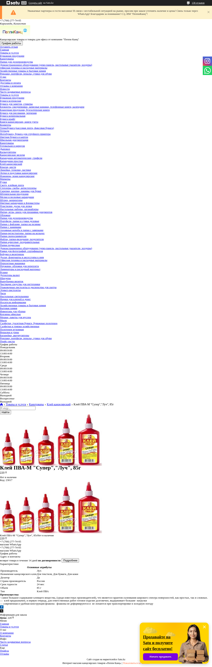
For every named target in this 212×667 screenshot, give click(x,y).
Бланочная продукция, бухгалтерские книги (25, 109)
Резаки (4, 272)
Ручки (3, 182)
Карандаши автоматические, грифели (21, 158)
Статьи (4, 644)
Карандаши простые (11, 161)
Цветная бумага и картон (14, 137)
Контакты (5, 79)
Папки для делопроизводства (16, 61)
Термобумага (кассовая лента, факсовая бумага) (27, 127)
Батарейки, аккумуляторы (14, 335)
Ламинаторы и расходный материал (20, 269)
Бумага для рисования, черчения (18, 112)
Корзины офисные (10, 314)
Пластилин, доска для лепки (16, 206)
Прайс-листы (7, 341)
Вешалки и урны (9, 332)
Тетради (4, 130)
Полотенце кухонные (12, 329)
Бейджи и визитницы (12, 254)
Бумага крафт (7, 118)
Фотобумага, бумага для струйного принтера (25, 133)
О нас (3, 76)
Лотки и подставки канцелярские (18, 173)
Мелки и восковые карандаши (17, 197)
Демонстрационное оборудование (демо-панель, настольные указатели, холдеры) (46, 64)
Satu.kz (121, 659)
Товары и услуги (9, 52)
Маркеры (5, 178)
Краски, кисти (8, 167)
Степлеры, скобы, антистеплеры (18, 188)
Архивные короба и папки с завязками (21, 230)
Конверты (5, 124)
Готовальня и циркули (12, 145)
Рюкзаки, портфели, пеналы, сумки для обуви (26, 73)
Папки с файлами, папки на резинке (20, 224)
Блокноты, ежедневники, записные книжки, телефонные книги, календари (42, 106)
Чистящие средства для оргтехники (20, 284)
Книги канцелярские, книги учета (19, 121)
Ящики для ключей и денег (15, 299)
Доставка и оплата (10, 82)
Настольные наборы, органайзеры (19, 209)
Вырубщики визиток (11, 281)
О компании (7, 632)
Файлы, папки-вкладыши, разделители (22, 239)
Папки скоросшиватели (13, 236)
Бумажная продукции (12, 55)
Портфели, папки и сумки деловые (19, 221)
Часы (3, 293)
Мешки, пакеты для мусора (15, 317)
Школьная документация (14, 139)
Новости (5, 88)
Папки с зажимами (10, 227)
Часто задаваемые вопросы (15, 91)
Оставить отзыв (9, 46)
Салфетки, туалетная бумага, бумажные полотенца (28, 323)
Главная (4, 49)
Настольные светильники (14, 296)
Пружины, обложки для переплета (19, 266)
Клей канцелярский (11, 163)
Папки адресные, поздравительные (20, 242)
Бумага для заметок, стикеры (16, 103)
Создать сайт (35, 2)
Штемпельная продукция (14, 193)
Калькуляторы (8, 152)
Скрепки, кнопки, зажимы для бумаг (20, 191)
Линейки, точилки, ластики (15, 169)
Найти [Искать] (5, 412)
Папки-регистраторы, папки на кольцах (22, 233)
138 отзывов (198, 2)
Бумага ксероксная (10, 100)
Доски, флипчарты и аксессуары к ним (22, 257)
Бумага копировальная (12, 115)
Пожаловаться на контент (136, 663)
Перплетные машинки (12, 263)
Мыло (3, 320)
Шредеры (5, 278)
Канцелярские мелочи (12, 154)
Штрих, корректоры (11, 200)
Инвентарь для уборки (12, 311)
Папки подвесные (10, 245)
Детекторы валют (10, 275)
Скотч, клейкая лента (12, 185)
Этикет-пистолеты (10, 290)
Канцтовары (7, 58)
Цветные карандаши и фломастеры (20, 203)
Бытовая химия (8, 308)
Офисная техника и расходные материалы (23, 67)
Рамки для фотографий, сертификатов (21, 251)
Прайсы (4, 650)
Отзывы (4, 653)
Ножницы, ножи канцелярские (17, 176)
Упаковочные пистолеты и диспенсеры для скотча (28, 287)
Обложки (5, 215)
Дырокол (5, 148)
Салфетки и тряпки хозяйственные (19, 326)
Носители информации (13, 302)
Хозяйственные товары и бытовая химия (23, 70)
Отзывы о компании (11, 85)
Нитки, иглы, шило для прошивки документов (26, 212)
